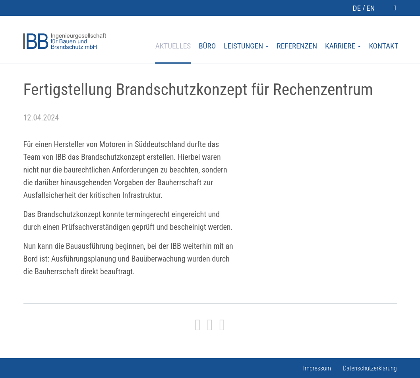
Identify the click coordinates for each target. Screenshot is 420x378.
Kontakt (383, 46)
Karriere (343, 46)
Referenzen (297, 46)
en (370, 8)
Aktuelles (173, 46)
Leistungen (246, 46)
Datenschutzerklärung (370, 368)
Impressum (317, 368)
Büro (207, 46)
